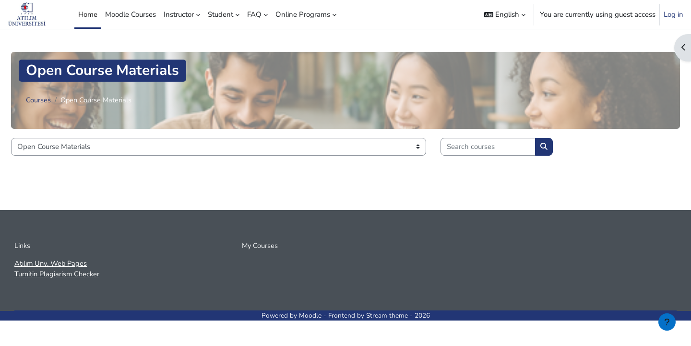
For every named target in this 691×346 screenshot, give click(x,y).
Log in (673, 14)
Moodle (310, 316)
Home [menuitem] (87, 14)
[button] (505, 14)
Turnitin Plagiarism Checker (58, 275)
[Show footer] (667, 322)
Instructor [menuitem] (179, 14)
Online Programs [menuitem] (302, 14)
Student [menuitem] (220, 14)
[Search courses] (488, 147)
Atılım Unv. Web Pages (51, 264)
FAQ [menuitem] (254, 14)
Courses (38, 100)
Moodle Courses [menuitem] (130, 14)
